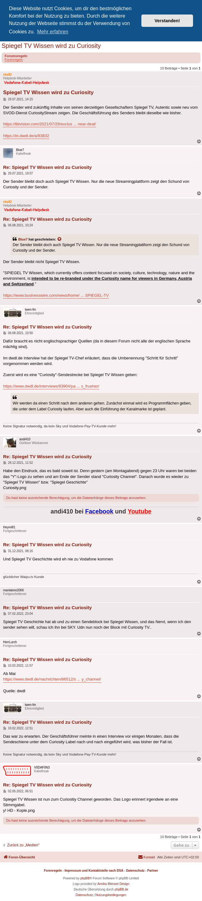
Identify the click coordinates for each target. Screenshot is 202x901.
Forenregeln (14, 59)
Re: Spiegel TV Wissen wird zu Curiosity (47, 167)
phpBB (85, 878)
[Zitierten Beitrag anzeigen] (59, 239)
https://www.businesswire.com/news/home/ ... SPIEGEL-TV (56, 295)
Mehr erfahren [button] (52, 31)
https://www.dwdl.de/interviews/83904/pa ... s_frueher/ (51, 386)
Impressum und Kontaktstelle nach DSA (94, 870)
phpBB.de (121, 889)
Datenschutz (135, 870)
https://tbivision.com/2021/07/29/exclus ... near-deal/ (49, 124)
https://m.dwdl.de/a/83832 (26, 135)
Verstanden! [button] (167, 20)
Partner (152, 870)
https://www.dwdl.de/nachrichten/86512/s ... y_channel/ (52, 679)
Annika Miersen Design (113, 884)
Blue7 (23, 239)
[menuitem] (146, 857)
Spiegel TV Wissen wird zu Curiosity (51, 45)
